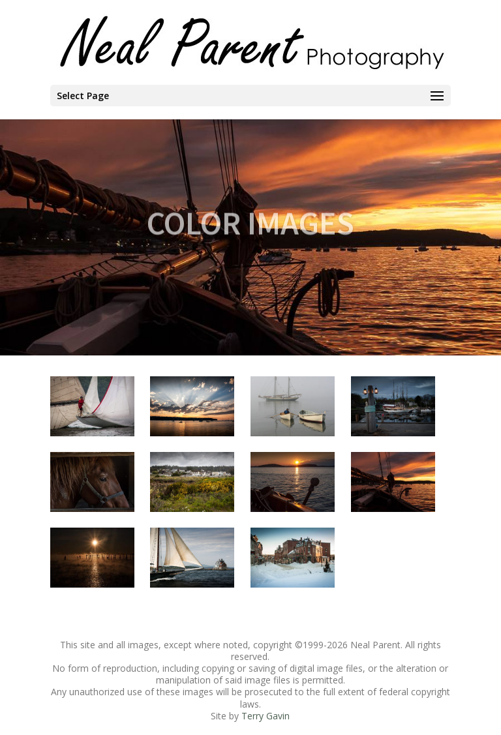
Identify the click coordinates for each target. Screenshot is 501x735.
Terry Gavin (265, 716)
